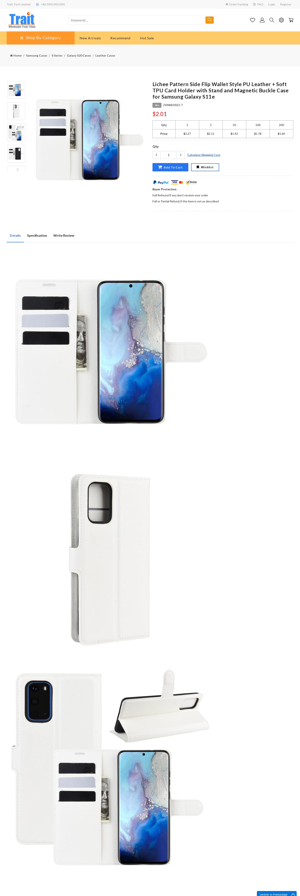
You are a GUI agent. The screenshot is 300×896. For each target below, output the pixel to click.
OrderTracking (237, 4)
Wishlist (205, 167)
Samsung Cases (36, 55)
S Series (57, 55)
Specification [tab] (37, 235)
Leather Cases (105, 55)
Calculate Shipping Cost (203, 155)
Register (285, 4)
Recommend (120, 38)
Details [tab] (15, 235)
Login (271, 4)
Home (16, 55)
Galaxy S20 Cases (79, 55)
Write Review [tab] (63, 235)
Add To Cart (170, 167)
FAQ (258, 4)
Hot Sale (147, 38)
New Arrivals (90, 38)
